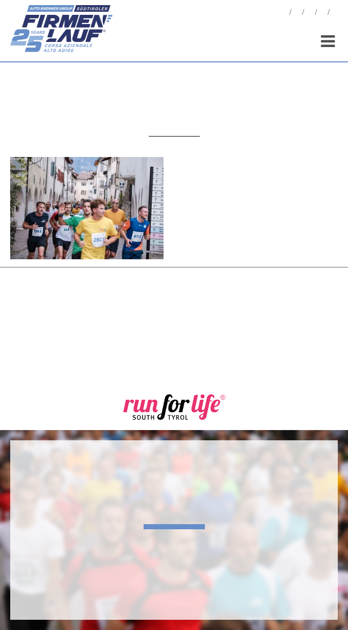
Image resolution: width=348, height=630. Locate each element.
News (284, 13)
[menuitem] (335, 13)
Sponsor (322, 13)
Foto (296, 13)
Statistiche (309, 13)
